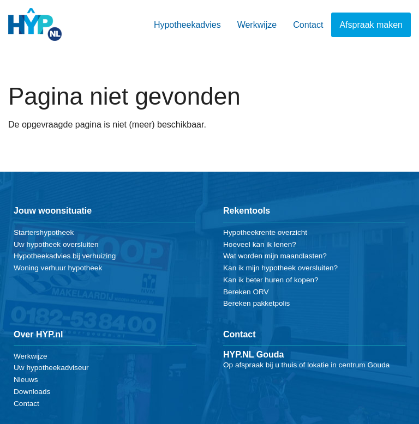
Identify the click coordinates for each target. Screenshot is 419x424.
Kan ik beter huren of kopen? (271, 280)
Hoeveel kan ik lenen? (259, 244)
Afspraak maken (371, 24)
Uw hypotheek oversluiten (56, 244)
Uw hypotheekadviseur (51, 368)
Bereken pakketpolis (256, 303)
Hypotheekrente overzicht (265, 232)
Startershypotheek (44, 232)
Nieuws (26, 379)
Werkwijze (257, 24)
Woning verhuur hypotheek (58, 268)
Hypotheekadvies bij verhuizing (65, 256)
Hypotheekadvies (187, 24)
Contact (308, 24)
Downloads (32, 391)
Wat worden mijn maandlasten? (275, 256)
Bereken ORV (246, 292)
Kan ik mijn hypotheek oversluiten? (280, 268)
